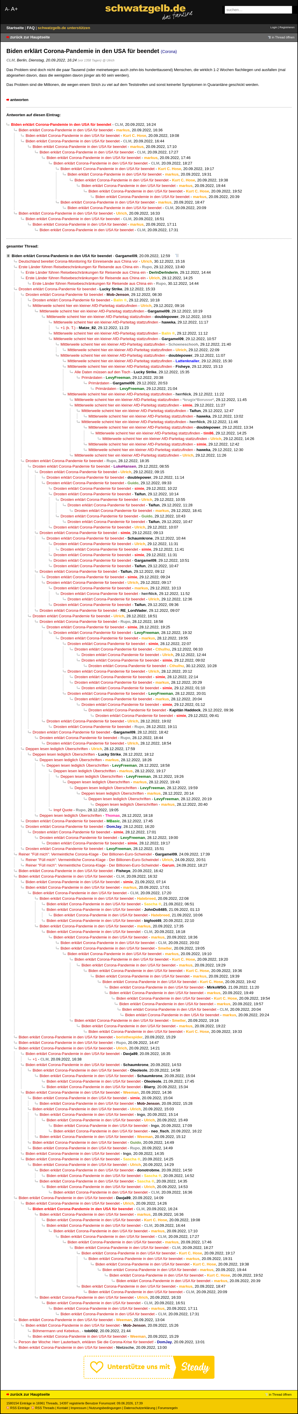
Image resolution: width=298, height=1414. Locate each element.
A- (7, 9)
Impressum (79, 1408)
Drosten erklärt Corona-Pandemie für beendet (57, 289)
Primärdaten (91, 377)
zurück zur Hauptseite (30, 37)
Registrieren (287, 27)
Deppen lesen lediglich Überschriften (57, 749)
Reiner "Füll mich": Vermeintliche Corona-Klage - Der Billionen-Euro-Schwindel (85, 854)
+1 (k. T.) (68, 328)
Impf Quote (63, 810)
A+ (14, 9)
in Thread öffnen (283, 37)
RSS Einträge (18, 1408)
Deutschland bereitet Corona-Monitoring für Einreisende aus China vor (78, 261)
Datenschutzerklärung (139, 1408)
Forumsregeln (168, 1408)
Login (273, 27)
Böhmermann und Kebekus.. (57, 1331)
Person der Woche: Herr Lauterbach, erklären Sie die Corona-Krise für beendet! (86, 1342)
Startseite (15, 28)
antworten (19, 100)
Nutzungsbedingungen (105, 1408)
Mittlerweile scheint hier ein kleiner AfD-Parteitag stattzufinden (85, 305)
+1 (35, 1059)
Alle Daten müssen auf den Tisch (102, 372)
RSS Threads (42, 1408)
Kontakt (62, 1408)
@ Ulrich (108, 60)
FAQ (31, 28)
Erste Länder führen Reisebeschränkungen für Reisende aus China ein (79, 267)
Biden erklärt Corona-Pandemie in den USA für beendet (66, 130)
